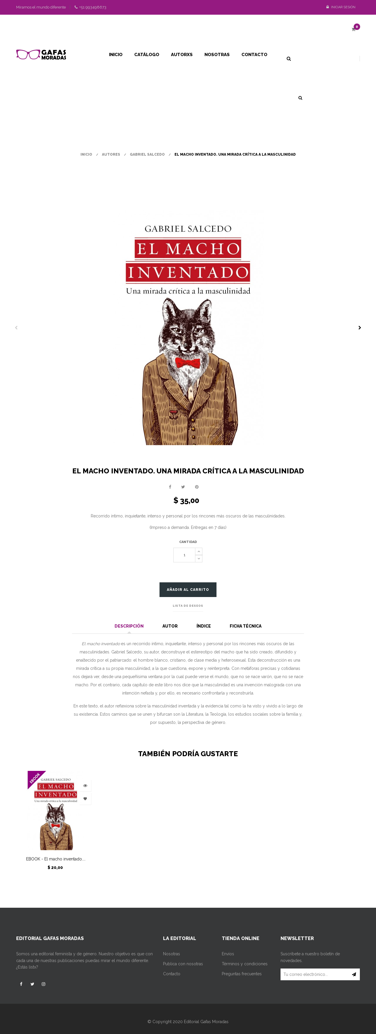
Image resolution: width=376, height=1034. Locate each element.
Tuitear (183, 487)
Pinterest (197, 487)
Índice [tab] (204, 626)
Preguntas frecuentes (242, 973)
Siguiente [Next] (360, 328)
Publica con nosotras (183, 963)
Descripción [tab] (129, 626)
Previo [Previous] (16, 328)
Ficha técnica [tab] (245, 626)
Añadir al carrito (188, 590)
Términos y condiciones (245, 963)
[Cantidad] (184, 555)
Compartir (170, 487)
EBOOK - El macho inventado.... (55, 859)
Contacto (171, 973)
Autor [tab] (170, 626)
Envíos (228, 953)
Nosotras (171, 953)
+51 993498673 (90, 7)
